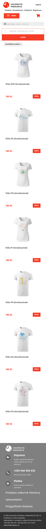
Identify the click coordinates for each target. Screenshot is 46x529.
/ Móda (12, 24)
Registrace (37, 10)
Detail (36, 96)
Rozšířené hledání (13, 44)
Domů (7, 24)
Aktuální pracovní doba (22, 475)
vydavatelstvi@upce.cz (11, 525)
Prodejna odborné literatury (23, 493)
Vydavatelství (14, 500)
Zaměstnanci (18, 10)
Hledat (23, 37)
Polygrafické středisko (19, 506)
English (38, 5)
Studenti (8, 10)
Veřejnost (28, 10)
